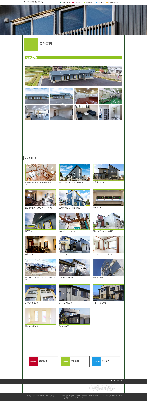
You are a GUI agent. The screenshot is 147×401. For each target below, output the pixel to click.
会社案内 (60, 385)
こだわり (27, 387)
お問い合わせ (61, 387)
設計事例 (27, 389)
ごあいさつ (28, 385)
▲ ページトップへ (117, 380)
